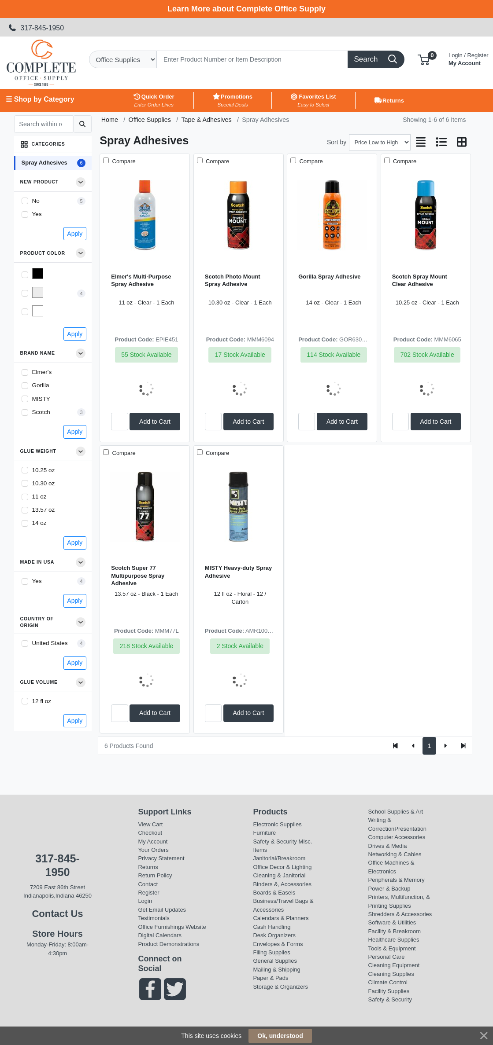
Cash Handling (271, 927)
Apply (74, 233)
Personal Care (386, 956)
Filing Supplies (271, 952)
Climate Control (388, 982)
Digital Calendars (160, 935)
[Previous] (413, 746)
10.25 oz (43, 470)
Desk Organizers (274, 935)
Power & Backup (389, 888)
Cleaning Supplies (391, 974)
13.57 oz (43, 509)
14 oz (39, 523)
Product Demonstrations (168, 944)
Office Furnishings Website (172, 927)
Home (109, 119)
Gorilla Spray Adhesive (329, 276)
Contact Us (57, 913)
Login (145, 901)
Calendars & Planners (280, 918)
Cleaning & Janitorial (279, 875)
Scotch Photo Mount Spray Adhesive (232, 280)
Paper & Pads (270, 978)
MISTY (41, 399)
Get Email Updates (162, 909)
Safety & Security (275, 841)
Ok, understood (280, 1035)
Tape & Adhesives (206, 119)
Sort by (336, 142)
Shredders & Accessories (400, 914)
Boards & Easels (274, 892)
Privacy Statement (161, 858)
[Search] (252, 59)
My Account (469, 58)
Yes (37, 214)
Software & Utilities (392, 922)
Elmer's (42, 372)
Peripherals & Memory (396, 879)
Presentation (410, 828)
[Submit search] (82, 124)
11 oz (39, 496)
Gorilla (40, 385)
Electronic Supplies (277, 824)
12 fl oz (42, 701)
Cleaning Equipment (394, 965)
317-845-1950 (36, 28)
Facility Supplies (389, 991)
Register (148, 892)
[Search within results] (44, 124)
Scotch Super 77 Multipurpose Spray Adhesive (137, 576)
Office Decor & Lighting (282, 867)
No (36, 201)
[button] (424, 59)
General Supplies (275, 960)
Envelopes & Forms (278, 944)
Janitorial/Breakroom (279, 858)
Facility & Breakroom (394, 931)
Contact (148, 884)
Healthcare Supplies (393, 939)
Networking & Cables (395, 854)
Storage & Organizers (280, 986)
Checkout (150, 832)
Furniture (264, 832)
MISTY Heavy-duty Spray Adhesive (238, 572)
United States (50, 643)
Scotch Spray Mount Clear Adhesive (419, 280)
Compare (123, 161)
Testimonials (153, 918)
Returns (148, 867)
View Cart (150, 824)
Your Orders (153, 850)
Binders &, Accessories (282, 884)
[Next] (445, 746)
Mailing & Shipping (276, 969)
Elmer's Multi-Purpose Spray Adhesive (141, 280)
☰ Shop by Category (40, 99)
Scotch (41, 412)
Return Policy (155, 875)
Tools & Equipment (392, 948)
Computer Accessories (397, 837)
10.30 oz (43, 483)
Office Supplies (149, 119)
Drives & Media (387, 846)
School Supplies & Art (395, 811)
